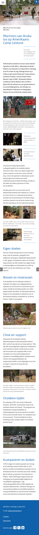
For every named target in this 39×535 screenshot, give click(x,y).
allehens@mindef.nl (15, 511)
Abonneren (7, 521)
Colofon (6, 516)
